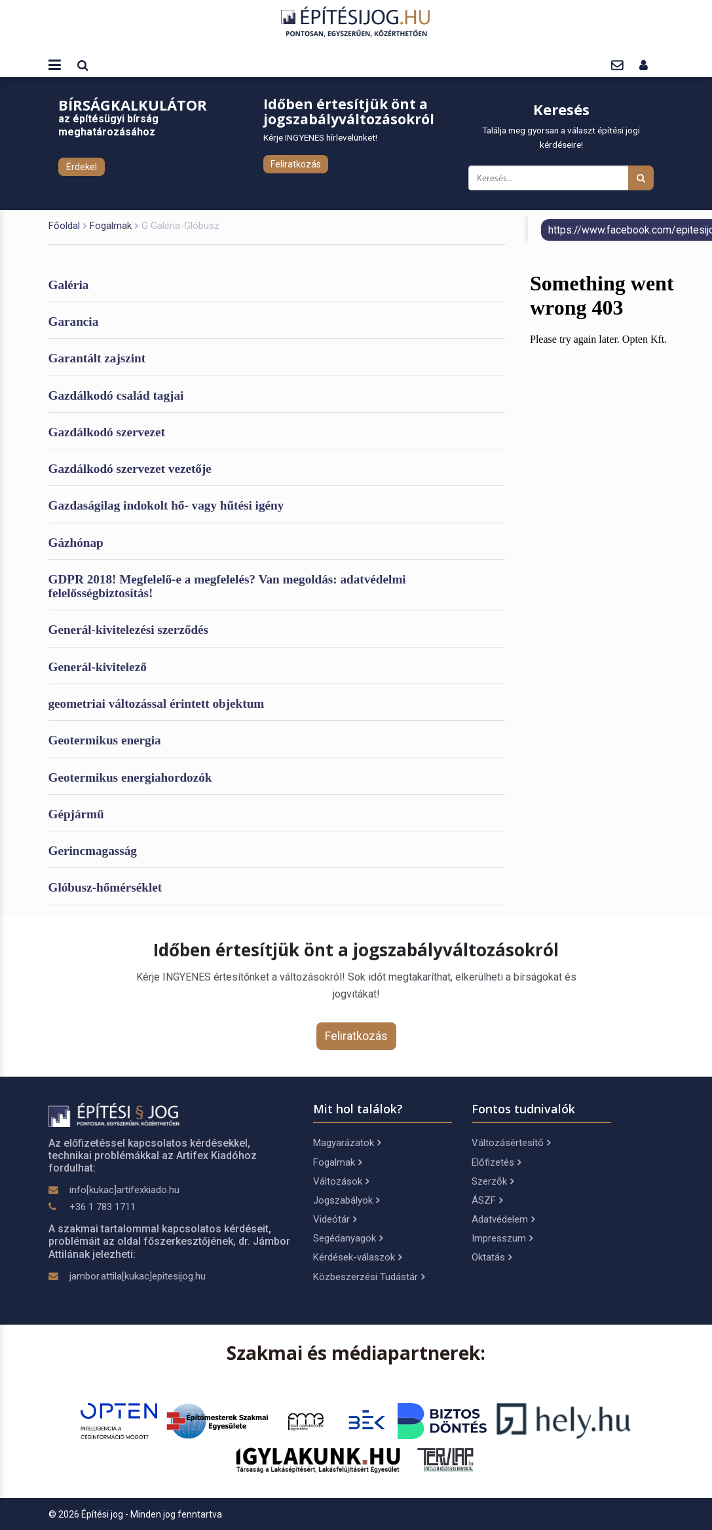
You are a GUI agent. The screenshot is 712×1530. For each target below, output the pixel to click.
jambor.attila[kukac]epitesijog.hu (137, 1276)
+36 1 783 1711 (102, 1207)
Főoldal (64, 226)
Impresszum (502, 1238)
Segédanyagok (348, 1238)
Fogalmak (111, 226)
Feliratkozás (296, 164)
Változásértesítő (511, 1143)
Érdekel (81, 167)
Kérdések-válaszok (357, 1257)
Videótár (334, 1219)
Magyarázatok (347, 1143)
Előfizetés (496, 1162)
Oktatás (492, 1257)
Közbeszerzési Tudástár (368, 1277)
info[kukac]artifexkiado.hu (124, 1190)
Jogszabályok (346, 1200)
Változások (341, 1181)
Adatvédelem (503, 1219)
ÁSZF (487, 1200)
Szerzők (493, 1181)
